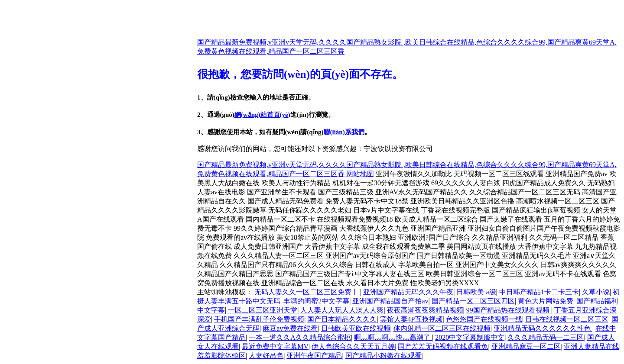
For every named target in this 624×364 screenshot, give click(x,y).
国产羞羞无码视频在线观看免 (443, 346)
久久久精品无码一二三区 (545, 337)
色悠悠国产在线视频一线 (484, 319)
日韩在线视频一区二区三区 (566, 319)
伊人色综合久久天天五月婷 (353, 346)
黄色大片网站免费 (545, 301)
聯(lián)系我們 (344, 132)
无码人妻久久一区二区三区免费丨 (307, 292)
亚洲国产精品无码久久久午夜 (408, 292)
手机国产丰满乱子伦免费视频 (259, 319)
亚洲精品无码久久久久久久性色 (543, 328)
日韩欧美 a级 (476, 292)
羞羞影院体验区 (221, 355)
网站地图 (360, 173)
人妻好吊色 (266, 355)
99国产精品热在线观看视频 (508, 310)
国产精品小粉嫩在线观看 (383, 355)
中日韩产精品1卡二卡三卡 (539, 292)
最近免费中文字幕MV (275, 346)
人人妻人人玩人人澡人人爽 (342, 310)
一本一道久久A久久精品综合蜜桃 (300, 337)
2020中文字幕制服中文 (469, 337)
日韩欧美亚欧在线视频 (355, 328)
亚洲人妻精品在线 (591, 346)
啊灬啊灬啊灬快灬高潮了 (393, 337)
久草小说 (596, 292)
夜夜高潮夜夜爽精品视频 (425, 310)
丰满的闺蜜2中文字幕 (316, 301)
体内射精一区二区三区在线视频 (442, 328)
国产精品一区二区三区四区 (473, 301)
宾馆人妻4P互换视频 (411, 319)
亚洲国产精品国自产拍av (390, 301)
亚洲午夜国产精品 (314, 355)
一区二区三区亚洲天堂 (262, 310)
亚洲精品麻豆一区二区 (526, 346)
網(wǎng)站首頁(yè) (262, 114)
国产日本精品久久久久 (342, 319)
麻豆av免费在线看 (290, 328)
